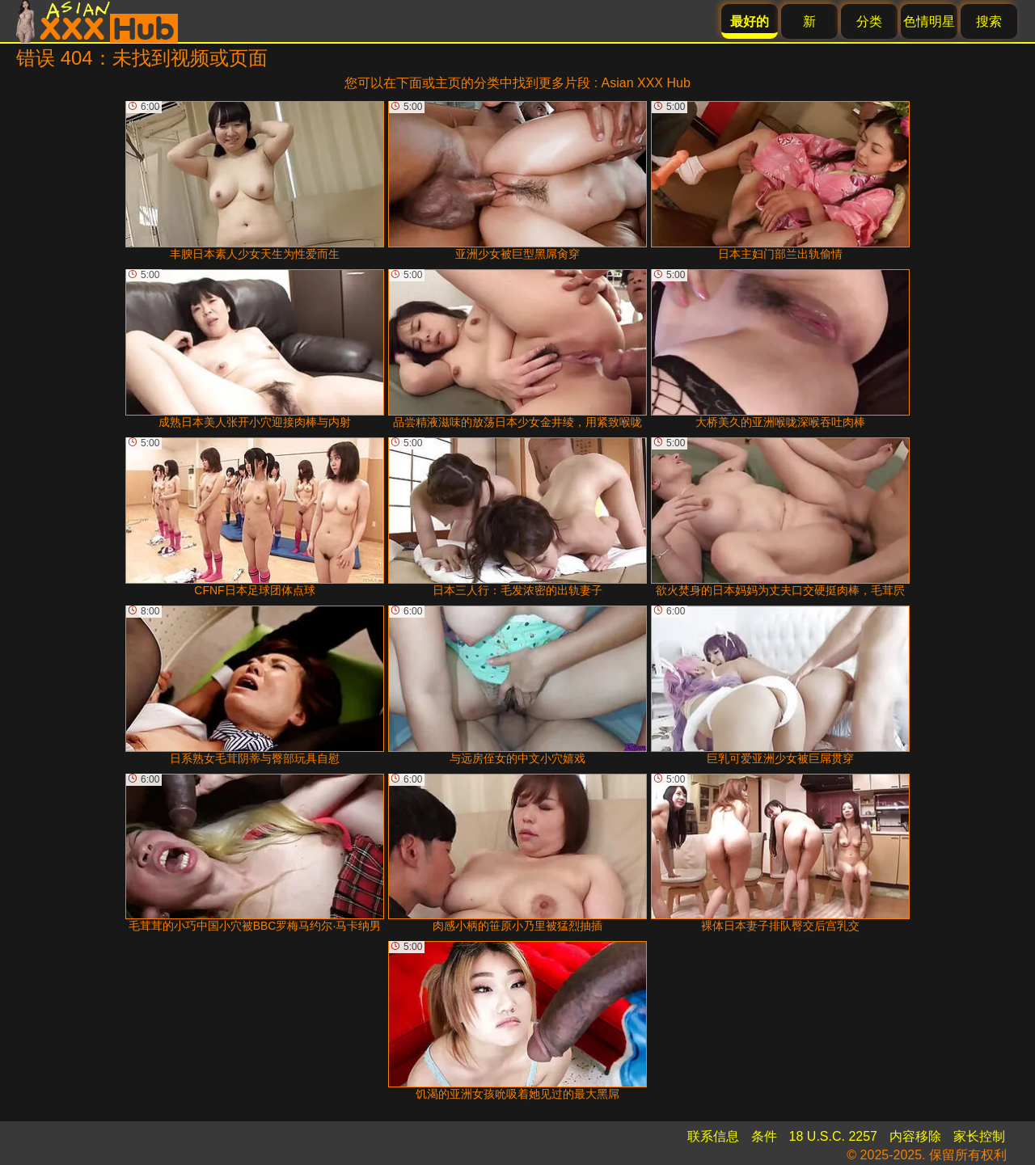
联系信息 (713, 1136)
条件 (764, 1136)
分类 (869, 21)
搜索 (989, 21)
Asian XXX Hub (646, 83)
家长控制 (979, 1136)
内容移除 (915, 1136)
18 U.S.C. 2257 (833, 1136)
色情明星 (929, 21)
